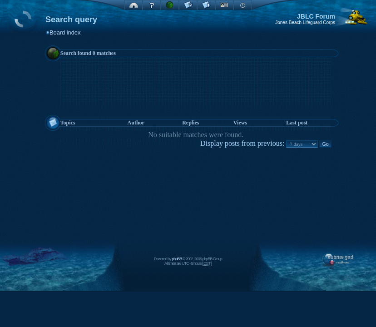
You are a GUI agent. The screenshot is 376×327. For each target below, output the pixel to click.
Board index (64, 32)
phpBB (177, 259)
